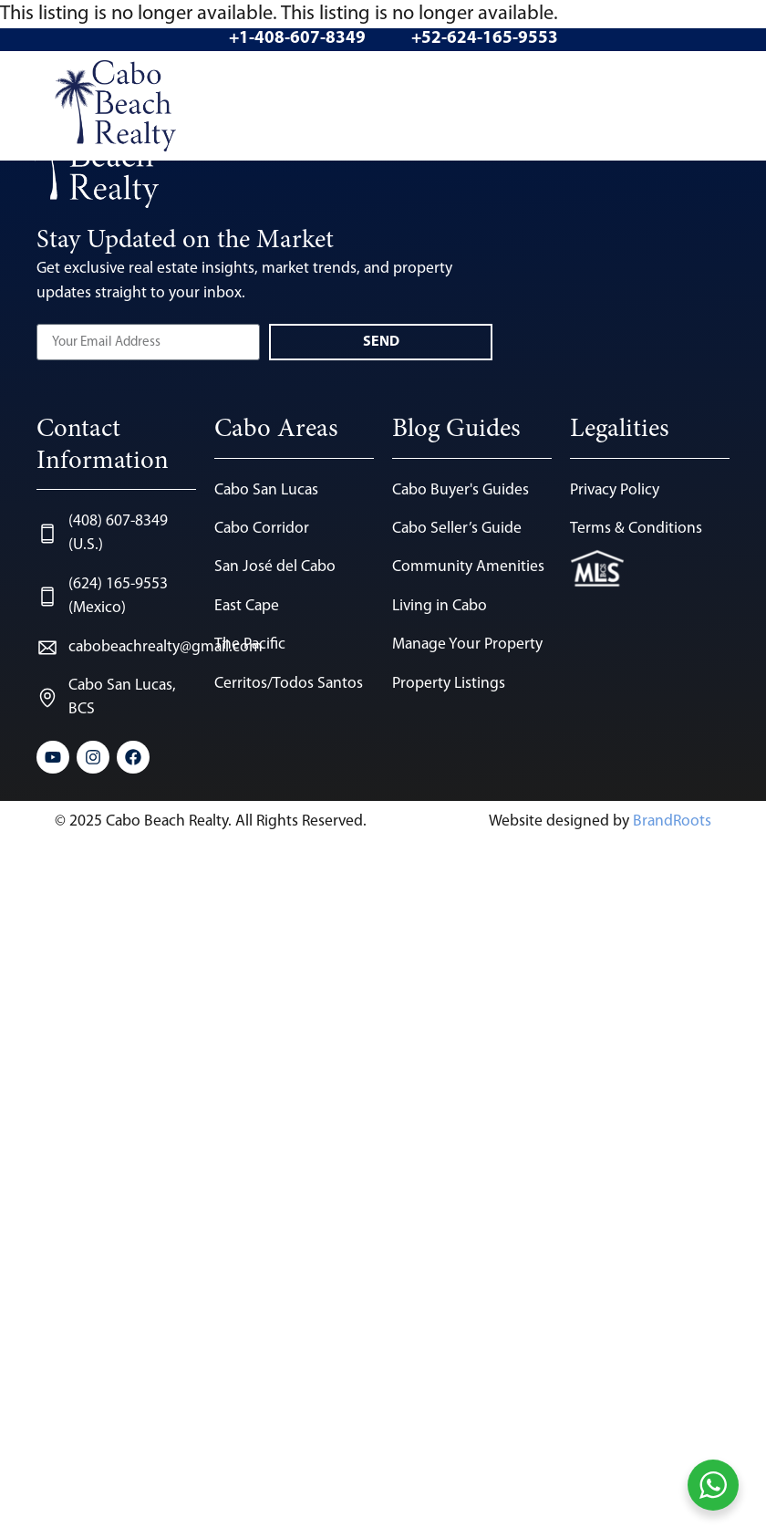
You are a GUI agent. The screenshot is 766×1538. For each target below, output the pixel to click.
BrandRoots (672, 821)
